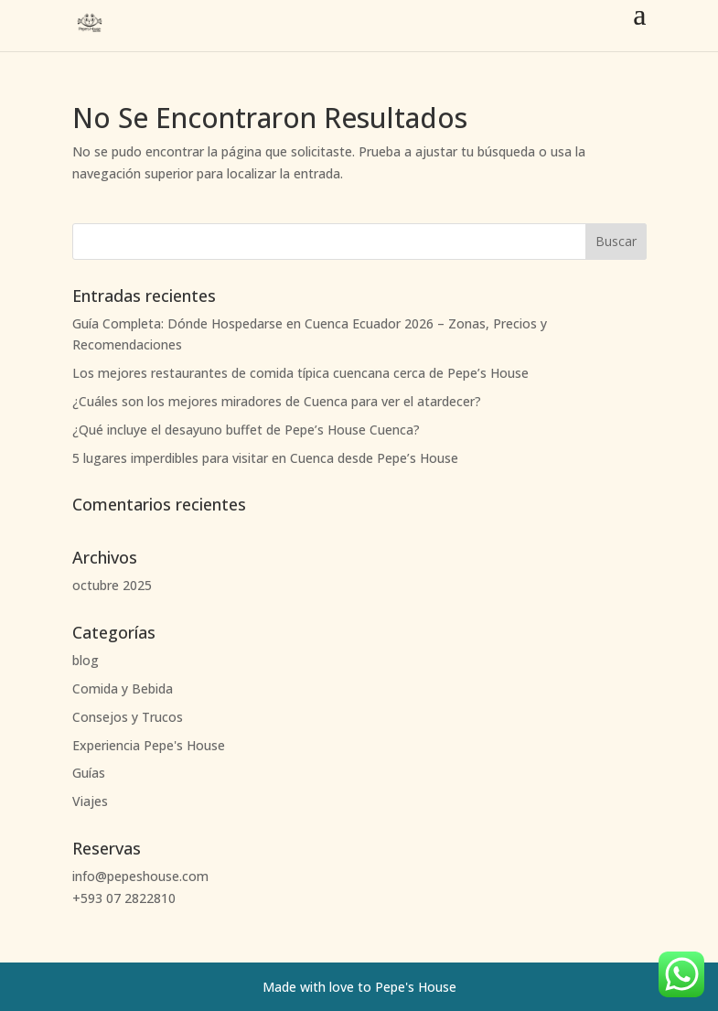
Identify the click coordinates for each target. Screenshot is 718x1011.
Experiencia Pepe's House (148, 745)
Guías (88, 772)
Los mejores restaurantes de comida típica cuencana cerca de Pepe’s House (300, 373)
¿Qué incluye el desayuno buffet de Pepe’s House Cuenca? (246, 429)
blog (85, 660)
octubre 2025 (112, 585)
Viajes (90, 801)
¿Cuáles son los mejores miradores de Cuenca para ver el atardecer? (276, 401)
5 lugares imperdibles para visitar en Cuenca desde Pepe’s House (265, 458)
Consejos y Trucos (127, 717)
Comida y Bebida (122, 688)
